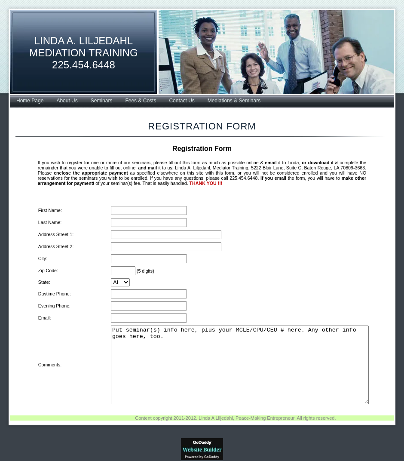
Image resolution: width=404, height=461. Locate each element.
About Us (66, 101)
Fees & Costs (140, 101)
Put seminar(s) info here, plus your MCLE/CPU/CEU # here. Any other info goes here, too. (237, 365)
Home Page (29, 101)
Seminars (102, 101)
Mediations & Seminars (234, 101)
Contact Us (181, 101)
